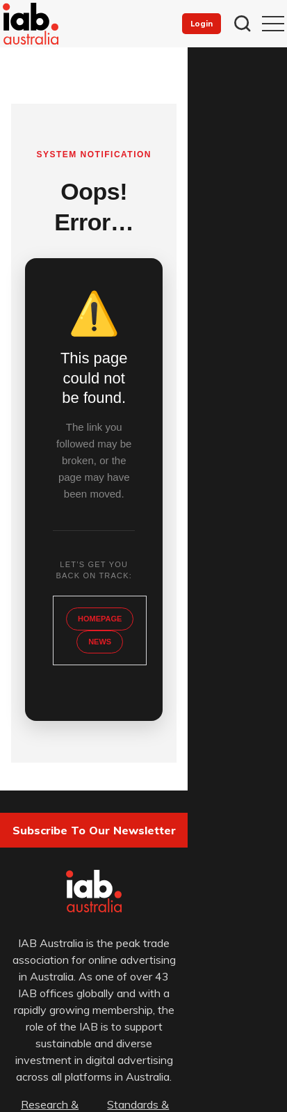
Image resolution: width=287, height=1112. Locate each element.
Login (201, 24)
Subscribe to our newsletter (143, 718)
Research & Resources (74, 941)
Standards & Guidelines (212, 941)
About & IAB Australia (74, 975)
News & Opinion (212, 958)
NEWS (143, 529)
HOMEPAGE (143, 506)
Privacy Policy (59, 1054)
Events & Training (75, 958)
